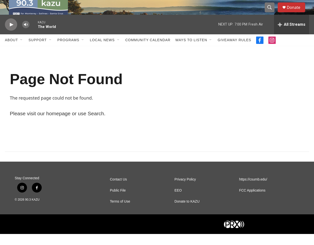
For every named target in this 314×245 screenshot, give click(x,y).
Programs (68, 51)
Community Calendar (147, 51)
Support (37, 51)
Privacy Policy (185, 190)
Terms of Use (120, 212)
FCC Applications (252, 201)
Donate (296, 12)
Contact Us (118, 190)
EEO (178, 201)
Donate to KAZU (186, 212)
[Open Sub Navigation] (22, 51)
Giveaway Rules (234, 51)
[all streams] (291, 35)
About (11, 51)
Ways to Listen (191, 51)
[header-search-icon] (272, 13)
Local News (102, 51)
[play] (11, 36)
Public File (118, 201)
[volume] (26, 35)
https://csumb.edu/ (253, 190)
